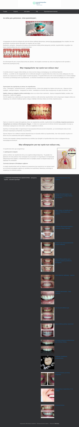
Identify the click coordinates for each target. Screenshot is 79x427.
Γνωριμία (5, 11)
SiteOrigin (57, 423)
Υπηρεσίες (15, 11)
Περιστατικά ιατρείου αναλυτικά (50, 11)
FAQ (37, 11)
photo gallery (27, 11)
